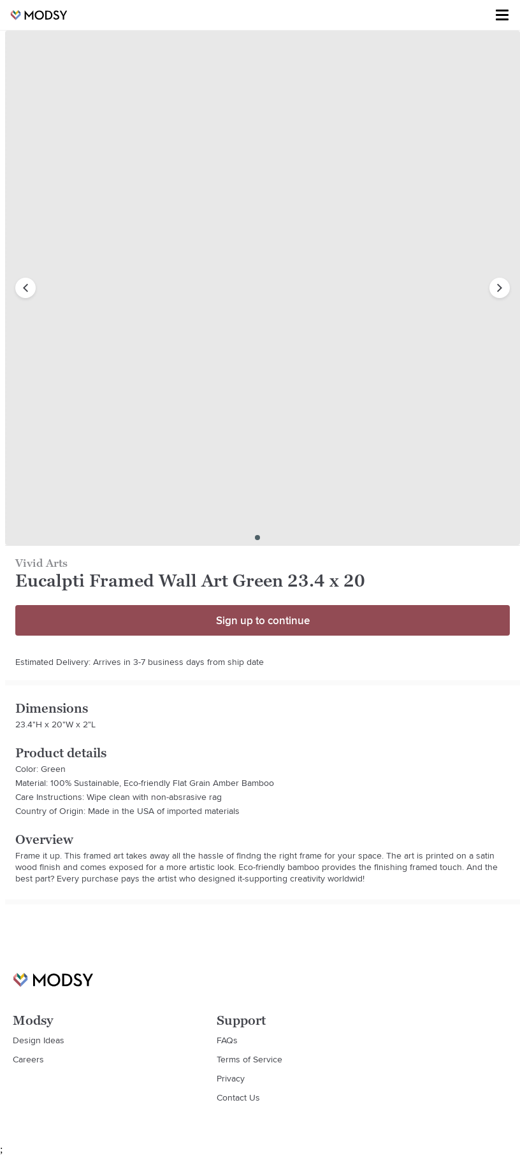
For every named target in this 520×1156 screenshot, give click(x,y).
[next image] (499, 288)
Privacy (231, 1078)
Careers (28, 1059)
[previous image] (25, 288)
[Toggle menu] (502, 15)
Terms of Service (249, 1059)
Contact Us (238, 1097)
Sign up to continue (263, 620)
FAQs (227, 1040)
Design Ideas (38, 1040)
